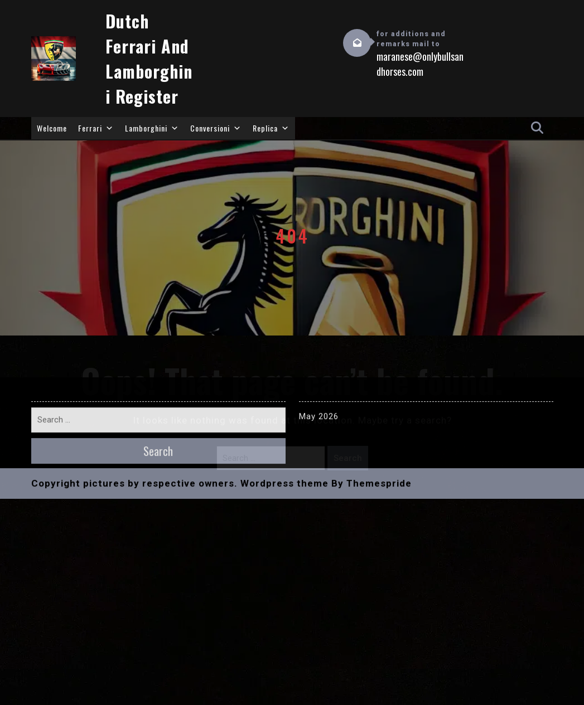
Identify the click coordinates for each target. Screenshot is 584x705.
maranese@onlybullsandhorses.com (420, 64)
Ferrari (96, 128)
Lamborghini (152, 128)
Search (348, 458)
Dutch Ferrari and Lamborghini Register (148, 58)
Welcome (52, 128)
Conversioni (216, 128)
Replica (271, 128)
